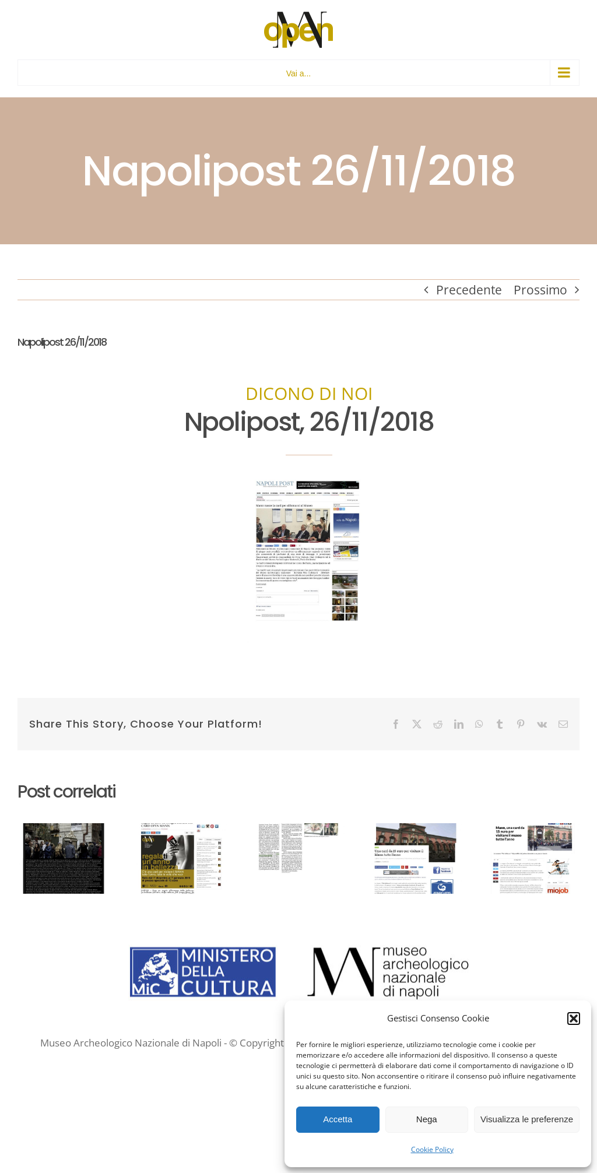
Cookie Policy (432, 1149)
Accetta (337, 1119)
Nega (426, 1119)
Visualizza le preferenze (526, 1119)
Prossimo (540, 290)
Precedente (469, 290)
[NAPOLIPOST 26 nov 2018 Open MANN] (309, 482)
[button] (574, 1018)
